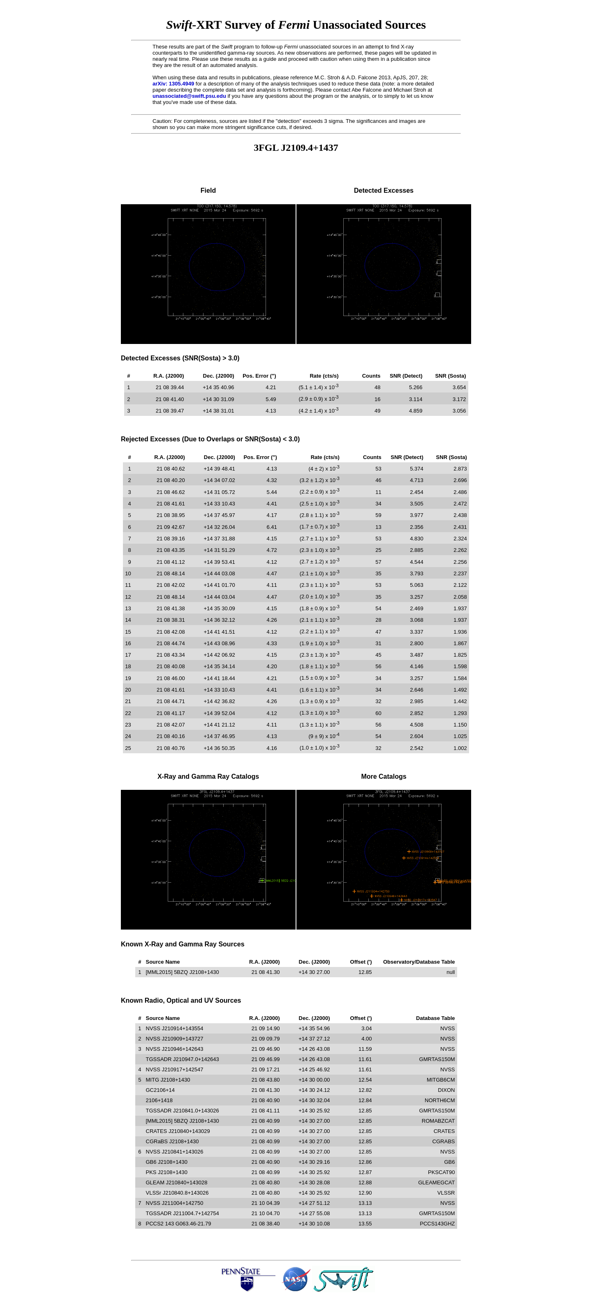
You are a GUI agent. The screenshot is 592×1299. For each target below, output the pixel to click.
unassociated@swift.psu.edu (189, 96)
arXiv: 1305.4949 (173, 84)
